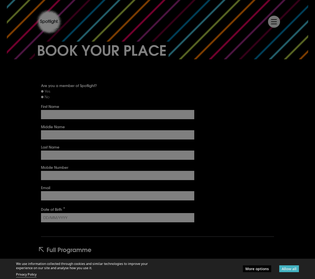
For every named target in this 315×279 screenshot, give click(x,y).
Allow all (289, 268)
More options (257, 268)
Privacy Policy (26, 274)
